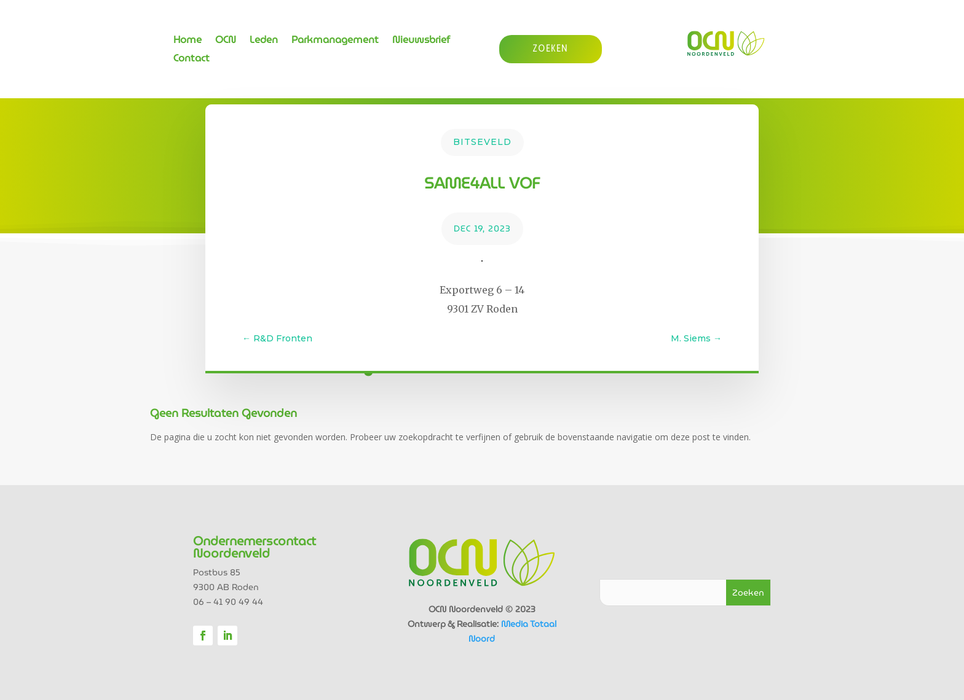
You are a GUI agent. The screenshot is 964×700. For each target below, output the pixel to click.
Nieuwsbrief (421, 41)
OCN (225, 41)
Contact (191, 60)
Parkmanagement (335, 41)
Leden (264, 41)
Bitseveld (482, 141)
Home (187, 41)
